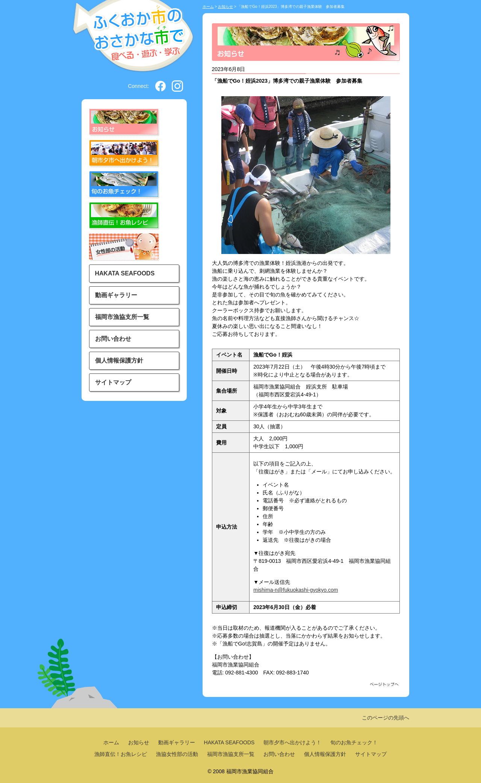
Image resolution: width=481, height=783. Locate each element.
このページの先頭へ (385, 718)
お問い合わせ (113, 339)
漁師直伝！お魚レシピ (120, 754)
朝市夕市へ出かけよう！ (292, 742)
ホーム (208, 7)
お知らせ (225, 7)
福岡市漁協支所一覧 (122, 317)
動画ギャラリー (116, 295)
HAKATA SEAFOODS (125, 273)
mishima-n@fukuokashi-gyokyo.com (295, 590)
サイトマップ (113, 382)
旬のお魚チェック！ (354, 742)
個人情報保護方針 (119, 360)
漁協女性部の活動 (177, 754)
